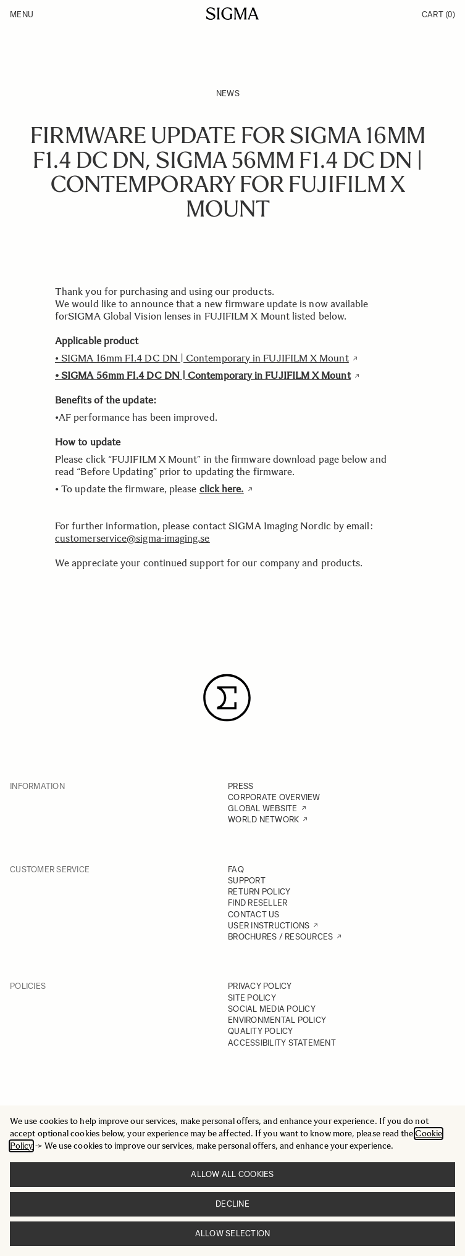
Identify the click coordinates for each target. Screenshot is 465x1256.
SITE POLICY (252, 997)
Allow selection (232, 1233)
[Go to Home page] (232, 13)
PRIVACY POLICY (260, 986)
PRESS (240, 786)
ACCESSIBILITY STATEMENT (282, 1042)
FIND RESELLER (257, 902)
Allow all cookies (232, 1174)
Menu (21, 14)
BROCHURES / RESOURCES (280, 936)
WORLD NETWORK (263, 819)
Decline (232, 1203)
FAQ (236, 869)
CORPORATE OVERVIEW (274, 797)
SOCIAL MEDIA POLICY (272, 1009)
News (228, 93)
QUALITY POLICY (260, 1031)
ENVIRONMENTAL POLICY (277, 1020)
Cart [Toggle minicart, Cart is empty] (438, 14)
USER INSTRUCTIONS (268, 925)
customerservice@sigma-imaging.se (132, 538)
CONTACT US (254, 914)
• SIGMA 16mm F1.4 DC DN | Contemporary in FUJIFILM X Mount (202, 358)
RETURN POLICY (259, 891)
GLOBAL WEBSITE (263, 808)
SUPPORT (247, 880)
